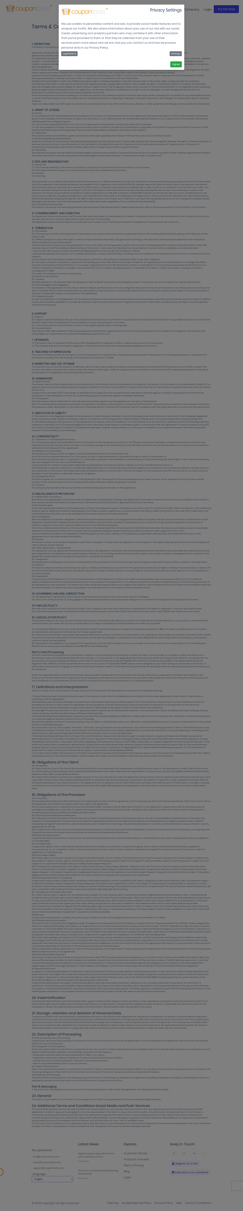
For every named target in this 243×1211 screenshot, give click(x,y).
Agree (176, 64)
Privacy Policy (98, 48)
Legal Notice (69, 53)
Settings (175, 53)
